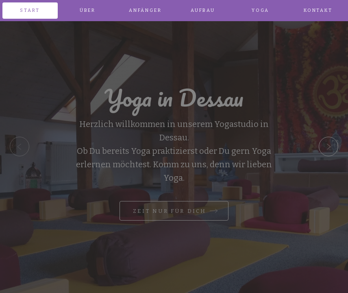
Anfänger (145, 10)
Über (88, 10)
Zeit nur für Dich (169, 211)
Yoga (260, 10)
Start (30, 10)
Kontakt (318, 10)
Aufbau (203, 10)
